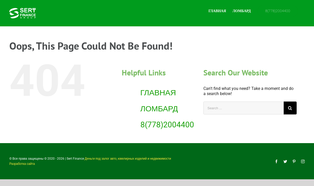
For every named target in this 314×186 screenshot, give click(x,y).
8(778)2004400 (167, 124)
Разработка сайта (22, 164)
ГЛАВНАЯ (158, 92)
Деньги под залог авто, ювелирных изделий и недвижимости (128, 158)
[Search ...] (243, 108)
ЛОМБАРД (159, 108)
